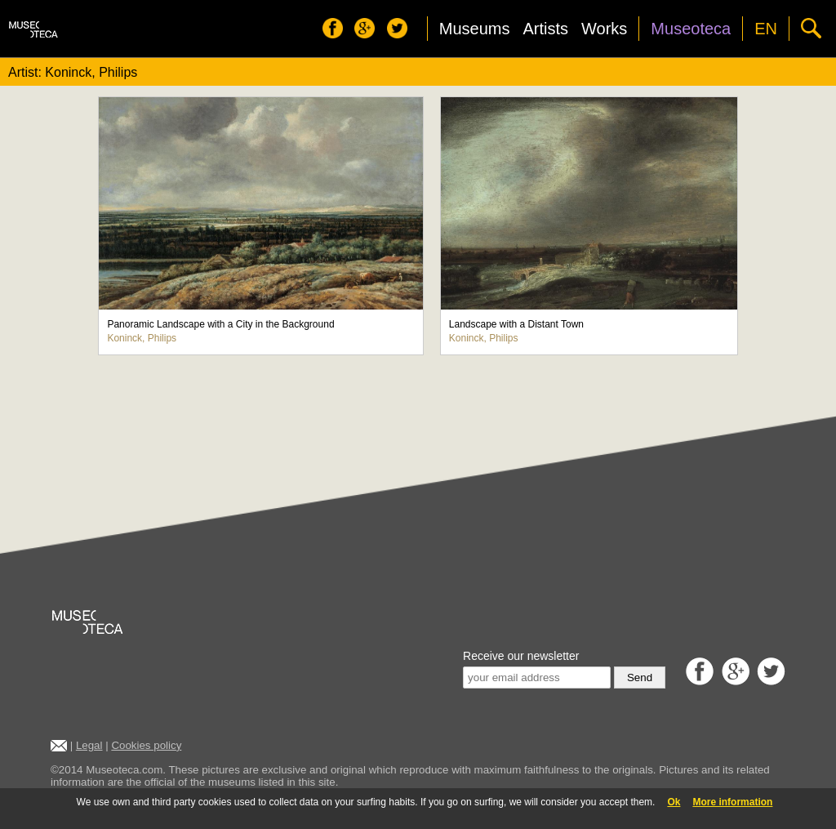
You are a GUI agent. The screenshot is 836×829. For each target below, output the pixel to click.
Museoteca (691, 29)
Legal (89, 745)
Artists (545, 29)
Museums (474, 29)
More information (732, 802)
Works (604, 29)
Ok (673, 802)
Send (639, 677)
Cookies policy (146, 745)
